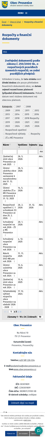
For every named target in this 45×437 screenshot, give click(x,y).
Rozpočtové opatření (16, 130)
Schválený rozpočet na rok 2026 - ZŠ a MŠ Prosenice (9, 228)
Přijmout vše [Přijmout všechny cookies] (11, 433)
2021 (27, 122)
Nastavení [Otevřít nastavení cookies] (35, 433)
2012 (37, 110)
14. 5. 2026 (20, 189)
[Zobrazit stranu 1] (11, 311)
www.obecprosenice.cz (25, 369)
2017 (7, 118)
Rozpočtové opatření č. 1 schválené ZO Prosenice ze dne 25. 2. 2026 (9, 212)
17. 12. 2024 (21, 292)
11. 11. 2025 (21, 254)
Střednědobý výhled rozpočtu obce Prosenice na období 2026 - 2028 (9, 299)
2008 (28, 106)
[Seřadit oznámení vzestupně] (10, 143)
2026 (37, 126)
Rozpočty (35, 134)
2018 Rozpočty (32, 118)
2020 (17, 122)
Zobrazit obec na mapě (22, 403)
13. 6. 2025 (20, 266)
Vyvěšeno (22, 144)
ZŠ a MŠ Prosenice (14, 137)
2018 (17, 118)
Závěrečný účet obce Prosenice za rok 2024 (9, 283)
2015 (27, 114)
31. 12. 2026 (32, 206)
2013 (7, 114)
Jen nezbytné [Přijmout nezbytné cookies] (23, 433)
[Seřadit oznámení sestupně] (10, 144)
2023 (7, 126)
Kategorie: (7, 106)
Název (6, 144)
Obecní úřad (15, 22)
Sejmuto (33, 144)
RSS (22, 52)
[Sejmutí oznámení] (33, 152)
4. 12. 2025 (20, 240)
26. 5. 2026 (20, 157)
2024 (17, 126)
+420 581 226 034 (26, 360)
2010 (17, 110)
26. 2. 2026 (20, 206)
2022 (37, 122)
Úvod (4, 22)
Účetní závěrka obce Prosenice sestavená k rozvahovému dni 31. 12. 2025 (9, 176)
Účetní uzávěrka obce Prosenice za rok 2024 (9, 270)
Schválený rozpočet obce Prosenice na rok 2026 (9, 244)
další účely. (27, 420)
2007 (18, 106)
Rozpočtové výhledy (15, 134)
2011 (27, 110)
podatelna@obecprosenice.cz (26, 366)
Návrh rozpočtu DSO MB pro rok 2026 (9, 257)
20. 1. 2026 (20, 223)
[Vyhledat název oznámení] (10, 152)
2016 (36, 114)
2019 (7, 122)
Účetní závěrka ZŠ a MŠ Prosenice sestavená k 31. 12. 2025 (9, 194)
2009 (7, 110)
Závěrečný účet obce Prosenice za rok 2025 (9, 160)
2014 (17, 114)
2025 (27, 126)
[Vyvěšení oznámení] (23, 152)
